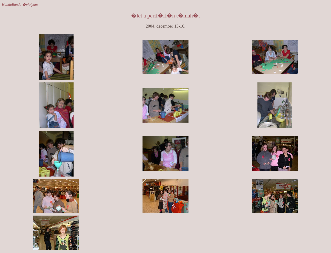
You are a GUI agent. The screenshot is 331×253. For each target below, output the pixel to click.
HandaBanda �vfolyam (20, 4)
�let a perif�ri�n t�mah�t (165, 16)
